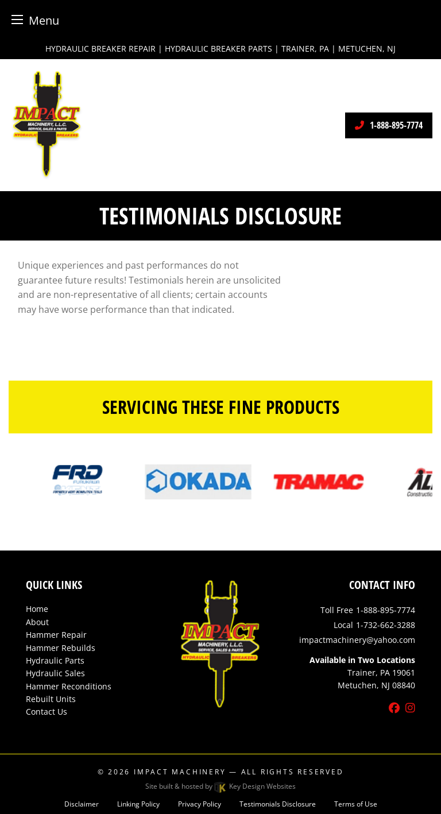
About (37, 622)
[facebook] (394, 708)
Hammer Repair (56, 634)
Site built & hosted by (220, 786)
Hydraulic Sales (55, 673)
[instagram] (410, 708)
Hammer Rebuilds (60, 647)
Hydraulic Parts (55, 660)
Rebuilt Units (51, 698)
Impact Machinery (180, 772)
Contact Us (46, 711)
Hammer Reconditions (68, 686)
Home (37, 608)
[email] (357, 639)
